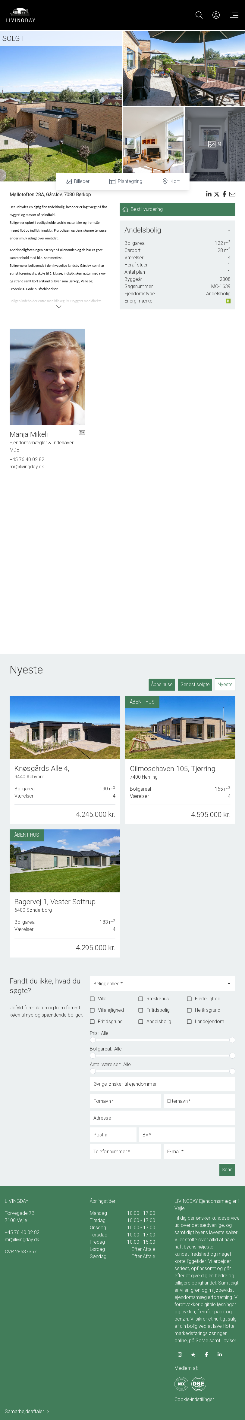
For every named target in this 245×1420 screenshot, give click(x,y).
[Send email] (232, 194)
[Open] (229, 983)
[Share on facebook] (224, 194)
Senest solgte (195, 685)
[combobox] (158, 986)
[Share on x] (217, 194)
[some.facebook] (206, 1354)
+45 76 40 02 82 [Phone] (27, 459)
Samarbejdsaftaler (27, 1411)
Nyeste (225, 685)
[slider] (93, 1040)
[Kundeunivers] (216, 15)
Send (227, 1170)
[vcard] (82, 442)
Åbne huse (162, 685)
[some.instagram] (179, 1354)
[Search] (199, 15)
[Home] (64, 15)
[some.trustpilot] (193, 1354)
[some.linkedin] (219, 1354)
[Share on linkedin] (209, 194)
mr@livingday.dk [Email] (27, 467)
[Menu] (233, 15)
